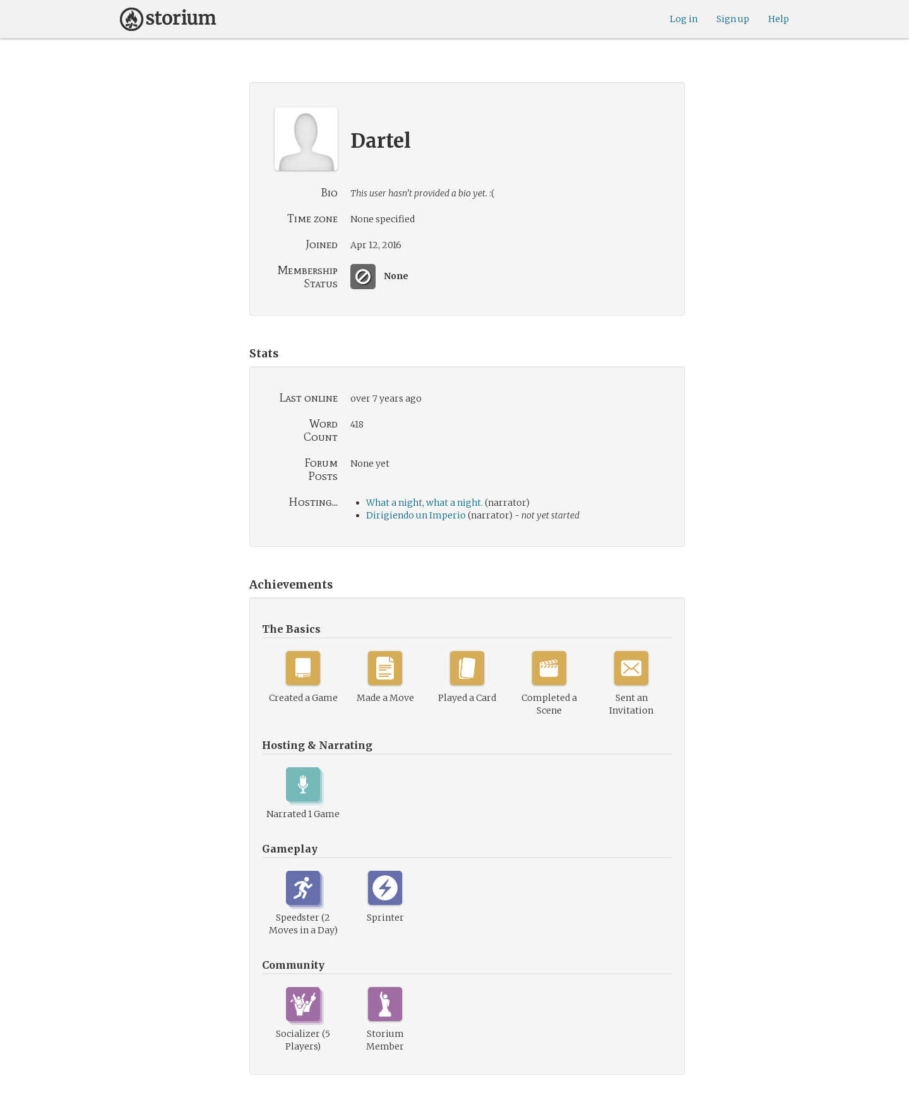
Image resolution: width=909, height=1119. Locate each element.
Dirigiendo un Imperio (416, 515)
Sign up (732, 19)
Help (778, 19)
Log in (684, 19)
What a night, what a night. (424, 502)
